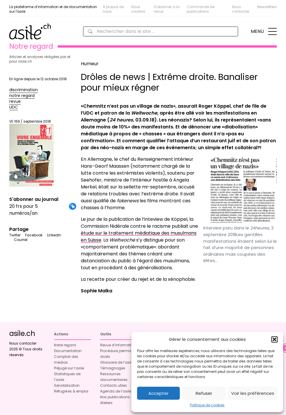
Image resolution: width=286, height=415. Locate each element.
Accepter (158, 393)
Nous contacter (240, 9)
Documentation (68, 350)
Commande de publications (200, 9)
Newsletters (267, 6)
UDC (13, 107)
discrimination (23, 90)
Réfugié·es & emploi (71, 391)
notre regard (22, 95)
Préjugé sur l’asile (69, 368)
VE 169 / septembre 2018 (31, 153)
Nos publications (115, 397)
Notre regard (65, 345)
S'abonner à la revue (167, 9)
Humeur (90, 63)
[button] (274, 339)
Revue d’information (118, 345)
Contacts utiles (113, 385)
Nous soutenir (138, 9)
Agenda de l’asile (115, 391)
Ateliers (106, 402)
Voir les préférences (252, 393)
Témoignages (112, 368)
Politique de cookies (207, 405)
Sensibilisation (67, 385)
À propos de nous (113, 9)
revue (15, 101)
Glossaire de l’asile (116, 362)
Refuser (204, 393)
